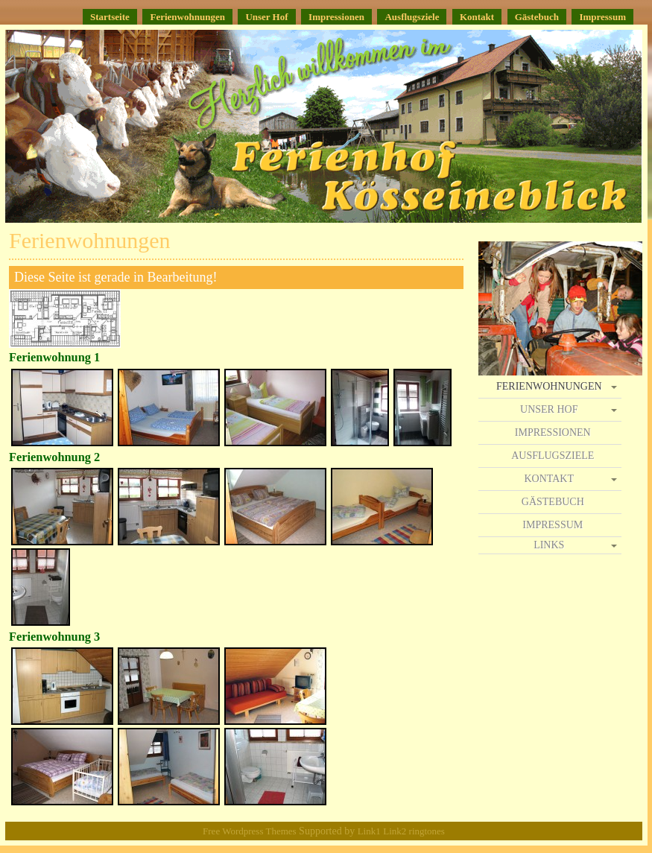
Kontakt (477, 16)
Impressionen (336, 16)
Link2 (395, 831)
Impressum (602, 16)
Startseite (110, 16)
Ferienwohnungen (187, 16)
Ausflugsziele (411, 16)
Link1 (369, 831)
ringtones (427, 831)
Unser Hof (266, 16)
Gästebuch (537, 16)
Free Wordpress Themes (250, 831)
